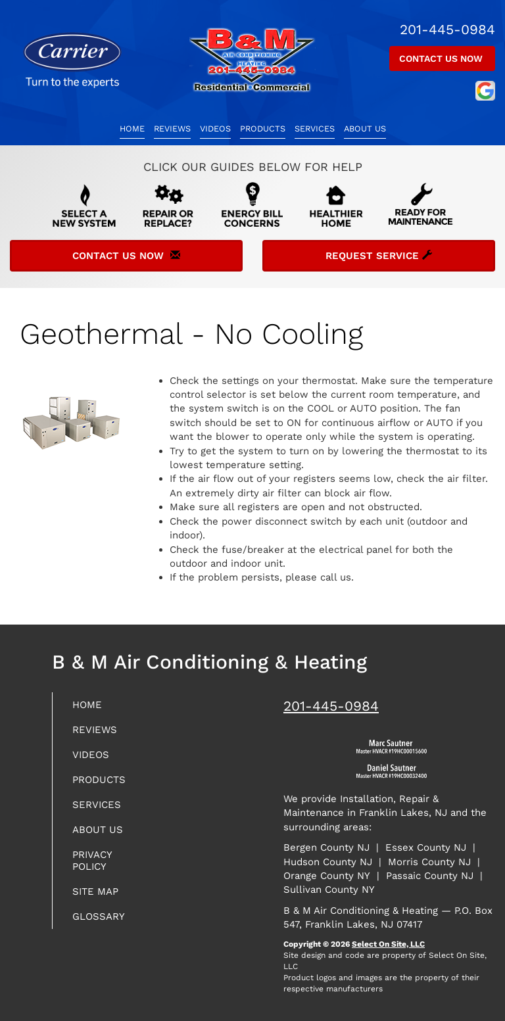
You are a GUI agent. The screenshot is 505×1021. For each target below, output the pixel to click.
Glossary (98, 916)
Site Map (95, 891)
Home (132, 128)
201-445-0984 (331, 706)
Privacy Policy (92, 860)
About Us (365, 128)
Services (315, 128)
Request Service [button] (378, 256)
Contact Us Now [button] (442, 58)
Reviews (172, 128)
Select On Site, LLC (388, 944)
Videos (215, 128)
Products (262, 128)
